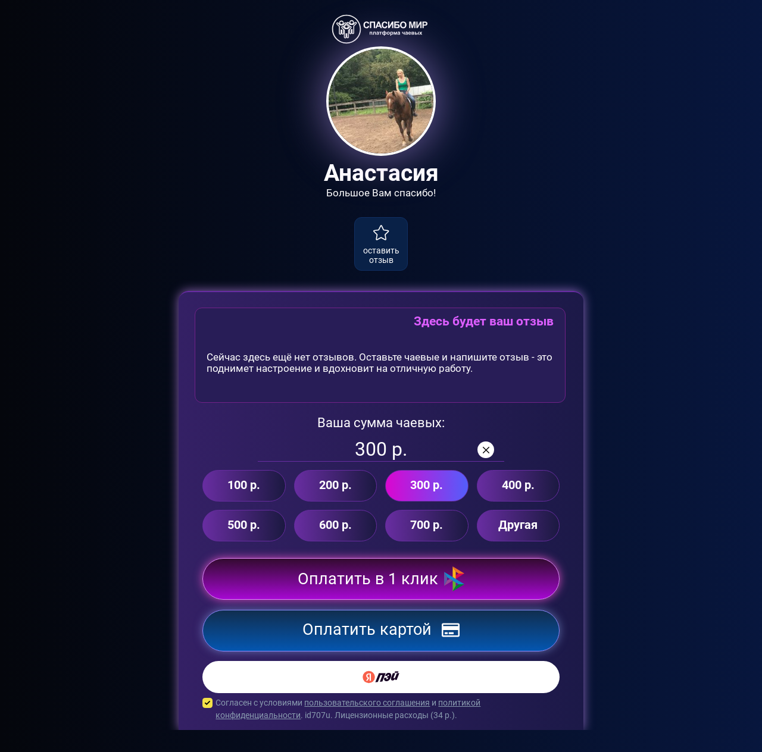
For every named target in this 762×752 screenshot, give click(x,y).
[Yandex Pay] (381, 699)
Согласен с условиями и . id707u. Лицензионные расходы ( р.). (381, 731)
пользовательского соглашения (367, 724)
